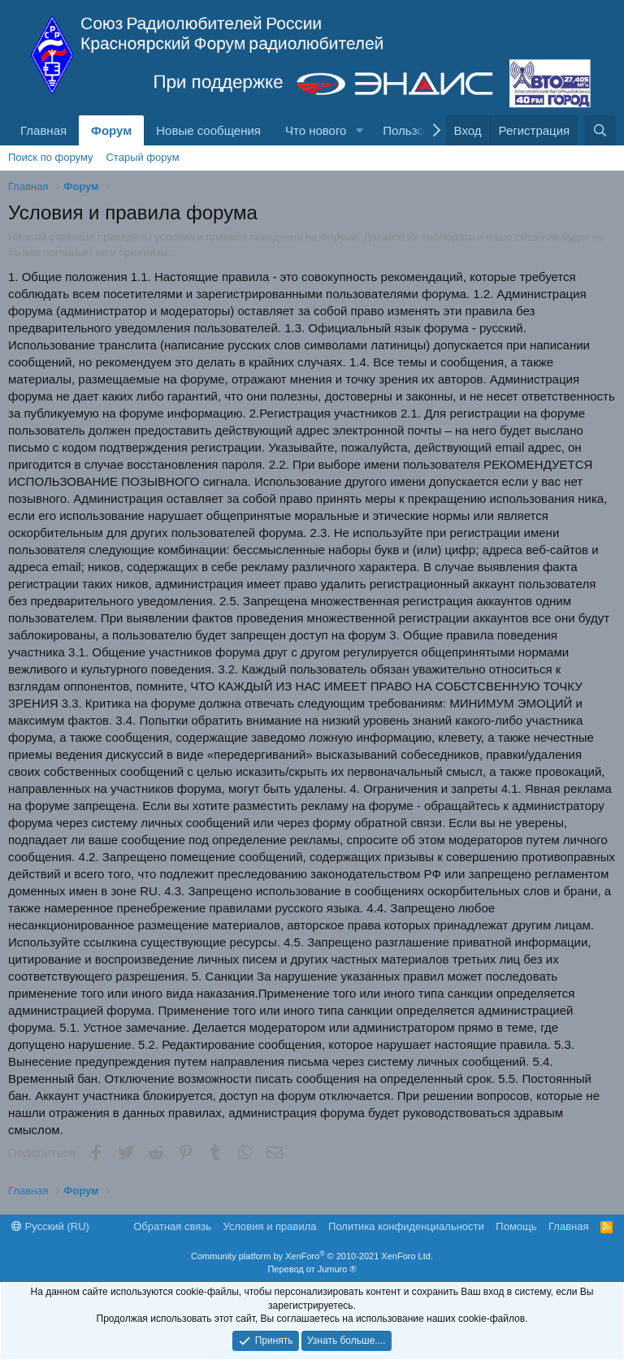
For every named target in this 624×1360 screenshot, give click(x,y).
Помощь (516, 1226)
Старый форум (142, 157)
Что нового (315, 130)
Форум (111, 130)
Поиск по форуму (50, 157)
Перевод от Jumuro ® (311, 1269)
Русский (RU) (50, 1226)
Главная (43, 130)
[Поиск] (600, 130)
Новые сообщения (208, 130)
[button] (359, 130)
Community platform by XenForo (312, 1256)
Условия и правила (270, 1226)
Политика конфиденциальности (406, 1226)
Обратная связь (172, 1226)
